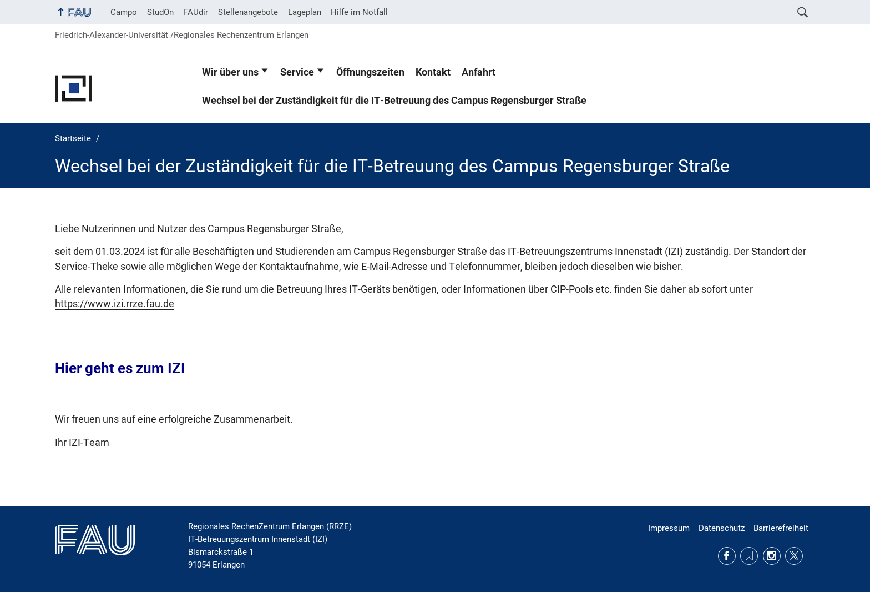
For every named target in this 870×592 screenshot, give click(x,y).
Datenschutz (722, 528)
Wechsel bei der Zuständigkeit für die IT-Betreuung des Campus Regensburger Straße (394, 100)
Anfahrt (478, 72)
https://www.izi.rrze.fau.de (114, 303)
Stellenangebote (248, 12)
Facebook (727, 556)
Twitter (794, 556)
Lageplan (304, 12)
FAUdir (195, 12)
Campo (123, 12)
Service (297, 72)
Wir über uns (230, 72)
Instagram (772, 556)
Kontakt (433, 72)
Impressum (669, 528)
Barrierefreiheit (780, 528)
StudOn (160, 12)
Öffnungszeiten (370, 72)
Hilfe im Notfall (359, 12)
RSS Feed (749, 556)
